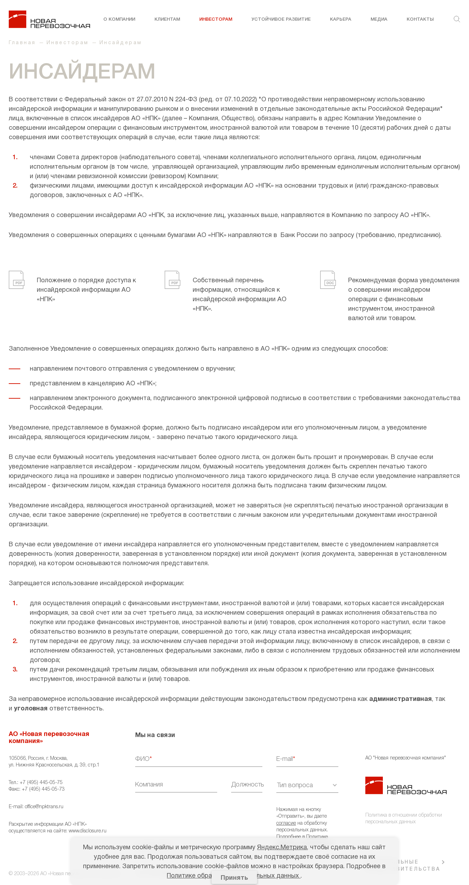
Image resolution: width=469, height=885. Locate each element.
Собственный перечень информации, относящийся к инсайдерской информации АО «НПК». (240, 295)
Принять (234, 878)
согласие (286, 823)
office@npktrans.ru (44, 807)
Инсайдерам (120, 43)
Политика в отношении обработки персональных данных (403, 819)
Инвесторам (215, 19)
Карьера (340, 19)
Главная (22, 43)
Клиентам (167, 19)
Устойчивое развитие (281, 19)
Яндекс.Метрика (282, 848)
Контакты (420, 19)
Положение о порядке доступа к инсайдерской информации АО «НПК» (86, 290)
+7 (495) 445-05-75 (41, 783)
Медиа (379, 19)
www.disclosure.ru (87, 831)
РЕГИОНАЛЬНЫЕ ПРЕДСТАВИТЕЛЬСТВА (402, 866)
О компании (119, 19)
